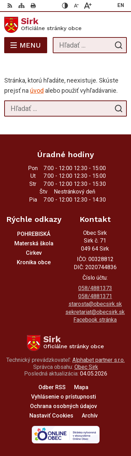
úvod (37, 90)
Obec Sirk (86, 367)
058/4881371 (95, 296)
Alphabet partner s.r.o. (98, 360)
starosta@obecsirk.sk (95, 304)
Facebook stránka (95, 319)
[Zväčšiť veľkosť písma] (87, 5)
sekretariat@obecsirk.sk (95, 312)
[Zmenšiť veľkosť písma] (76, 5)
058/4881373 (95, 288)
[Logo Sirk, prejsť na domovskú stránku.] (65, 25)
